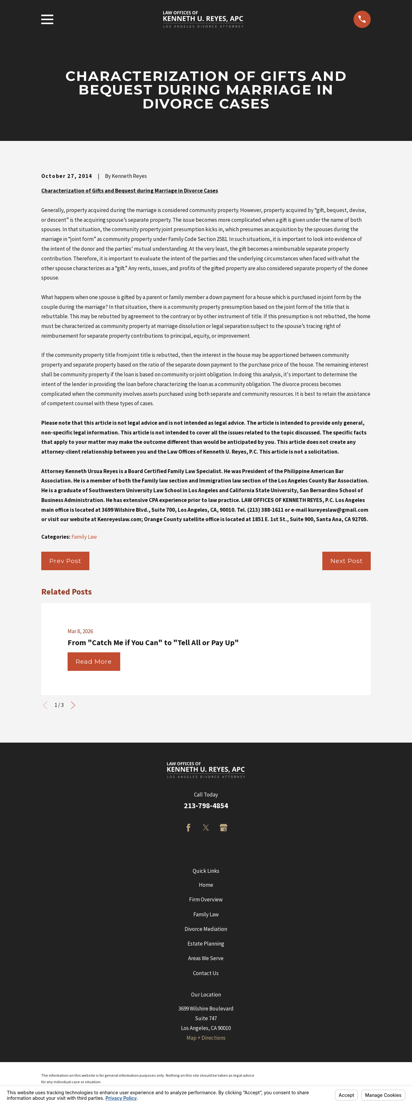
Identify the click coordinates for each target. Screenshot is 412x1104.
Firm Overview (206, 899)
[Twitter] (206, 828)
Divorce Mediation (206, 929)
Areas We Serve (206, 958)
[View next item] (73, 705)
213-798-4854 (206, 805)
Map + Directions (206, 1037)
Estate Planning (205, 943)
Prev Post (65, 561)
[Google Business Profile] (223, 828)
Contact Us (206, 973)
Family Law (84, 536)
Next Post (346, 561)
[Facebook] (188, 828)
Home (206, 884)
